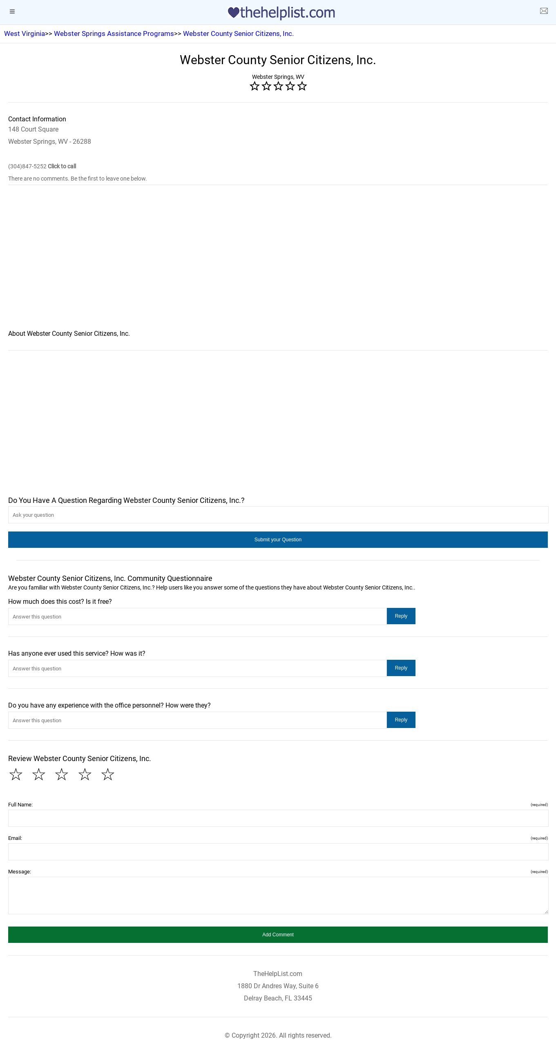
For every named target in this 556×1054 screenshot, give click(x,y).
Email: (278, 838)
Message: (278, 872)
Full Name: (278, 805)
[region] (278, 262)
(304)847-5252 (42, 166)
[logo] (278, 13)
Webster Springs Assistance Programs (114, 33)
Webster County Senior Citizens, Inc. (238, 33)
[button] (278, 539)
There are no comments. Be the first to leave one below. (77, 178)
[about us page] (543, 12)
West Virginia (24, 33)
